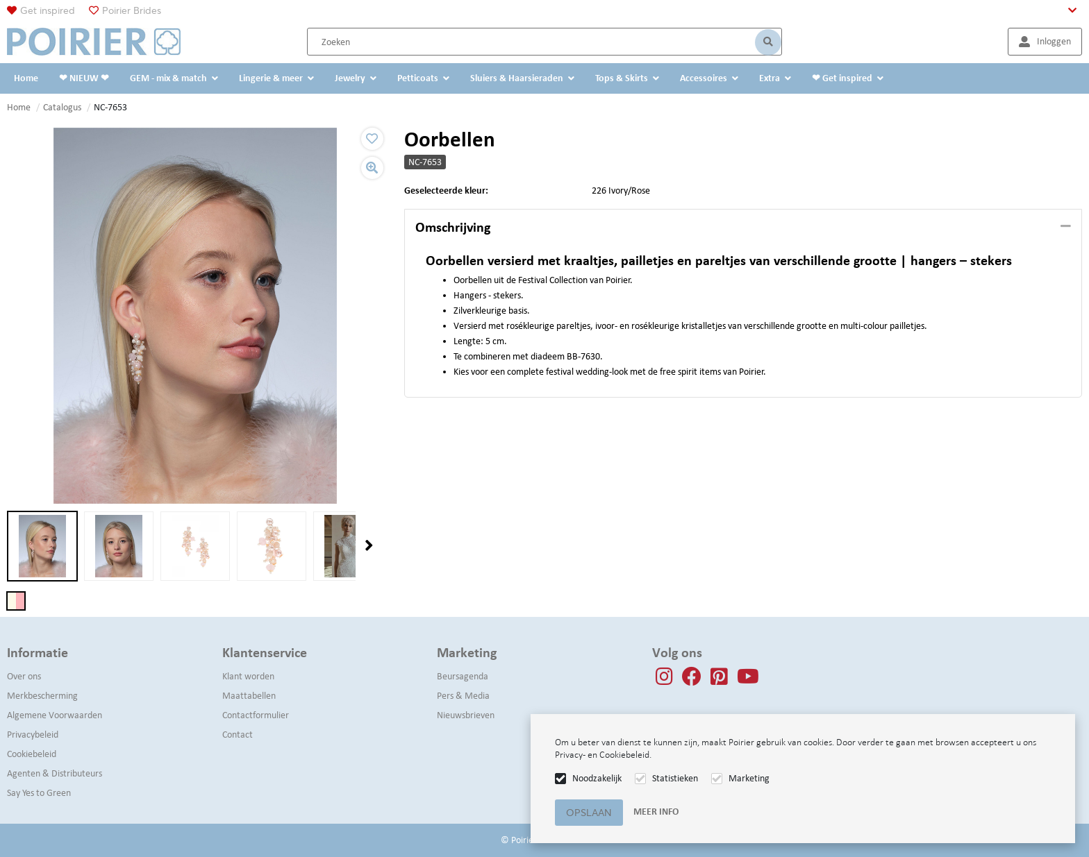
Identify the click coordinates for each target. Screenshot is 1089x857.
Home (19, 107)
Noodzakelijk (597, 778)
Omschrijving (452, 227)
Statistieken (675, 778)
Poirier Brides (131, 10)
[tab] (743, 228)
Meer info (656, 811)
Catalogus (62, 107)
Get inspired (47, 10)
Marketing (749, 778)
